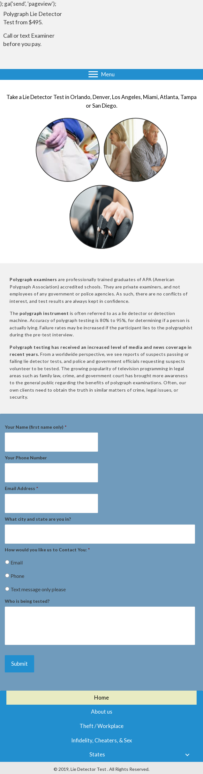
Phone (17, 576)
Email (17, 562)
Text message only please (38, 589)
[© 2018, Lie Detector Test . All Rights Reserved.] (101, 769)
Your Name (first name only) (35, 427)
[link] (101, 698)
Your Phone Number (26, 457)
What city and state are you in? (38, 519)
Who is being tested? (27, 601)
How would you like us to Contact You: (47, 549)
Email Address (21, 488)
